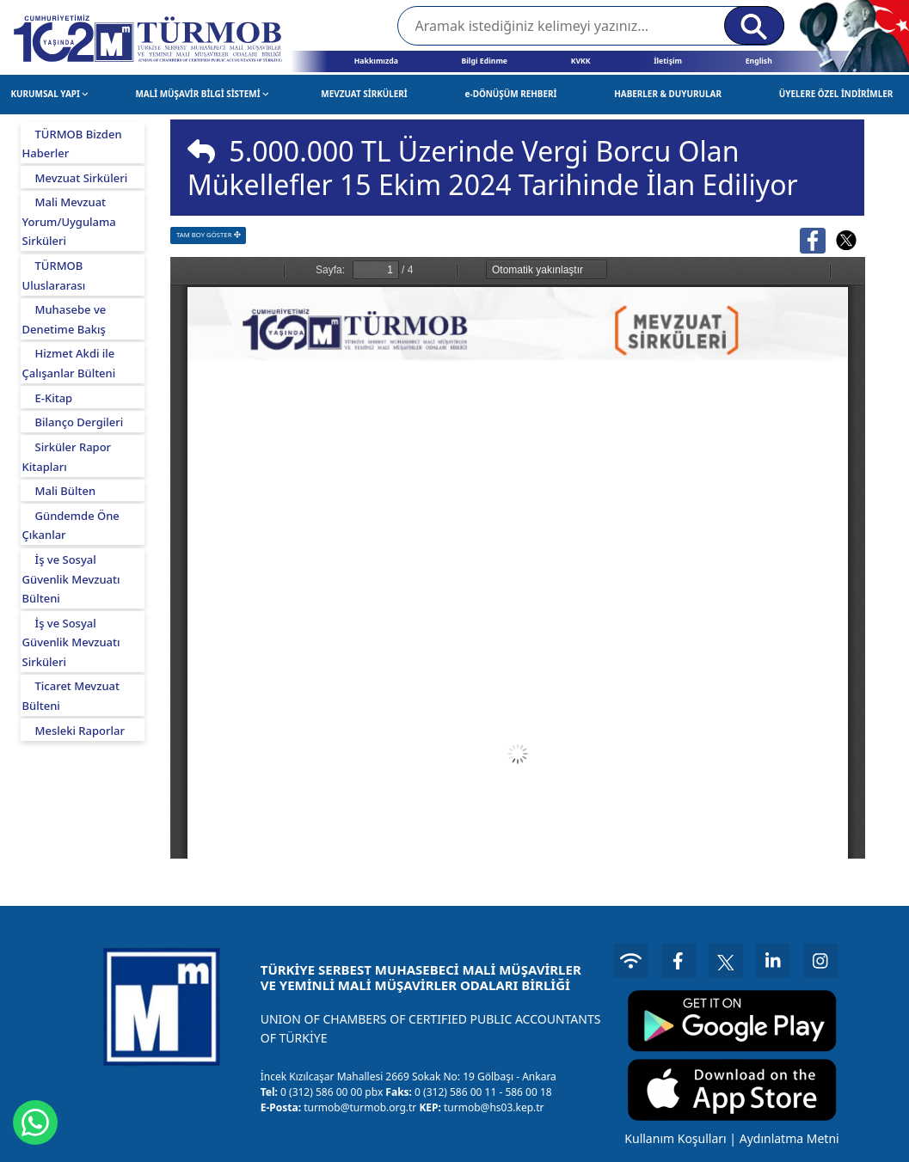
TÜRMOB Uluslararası (54, 275)
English (759, 61)
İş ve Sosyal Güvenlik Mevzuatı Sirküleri (71, 642)
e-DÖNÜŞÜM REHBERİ (511, 94)
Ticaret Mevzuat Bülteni (71, 695)
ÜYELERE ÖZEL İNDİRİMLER (836, 94)
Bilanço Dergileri (79, 422)
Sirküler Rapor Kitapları (67, 456)
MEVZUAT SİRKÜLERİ (364, 94)
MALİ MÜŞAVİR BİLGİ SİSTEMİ (201, 94)
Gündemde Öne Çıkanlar (71, 525)
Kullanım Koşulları (675, 1138)
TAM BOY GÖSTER (208, 234)
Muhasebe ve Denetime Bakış (64, 319)
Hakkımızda (376, 61)
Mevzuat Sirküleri (81, 178)
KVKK (581, 61)
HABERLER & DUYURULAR (668, 94)
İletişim (668, 61)
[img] (201, 151)
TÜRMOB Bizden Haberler (72, 144)
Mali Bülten (65, 490)
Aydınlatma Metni (789, 1138)
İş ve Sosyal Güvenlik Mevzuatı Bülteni (71, 579)
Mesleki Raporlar (80, 730)
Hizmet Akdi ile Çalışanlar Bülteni (69, 363)
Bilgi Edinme (484, 61)
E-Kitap (54, 398)
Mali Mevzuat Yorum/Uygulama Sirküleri (69, 221)
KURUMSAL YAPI (49, 94)
